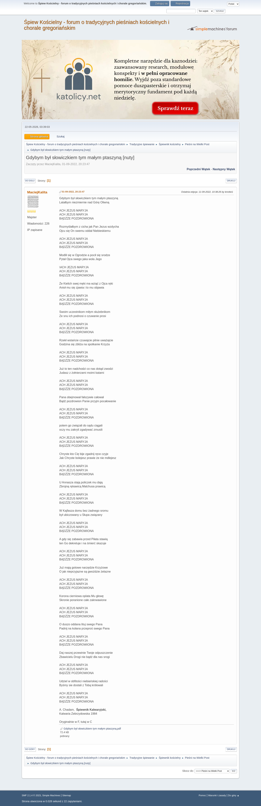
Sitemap (66, 795)
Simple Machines (51, 795)
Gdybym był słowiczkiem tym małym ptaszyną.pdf (90, 728)
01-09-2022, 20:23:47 (73, 191)
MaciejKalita (37, 192)
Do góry (30, 749)
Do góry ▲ (233, 795)
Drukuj (231, 181)
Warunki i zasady (217, 795)
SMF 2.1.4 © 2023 (31, 795)
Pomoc (202, 795)
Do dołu (29, 181)
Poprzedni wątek (198, 169)
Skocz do (187, 770)
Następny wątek (224, 169)
